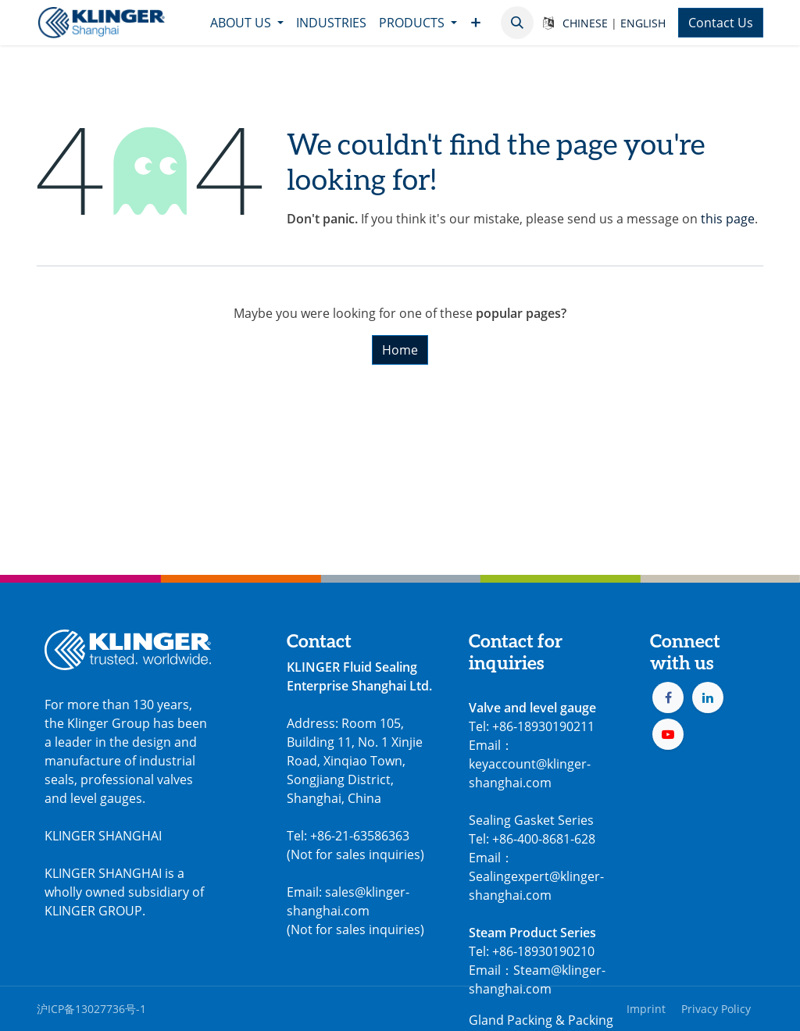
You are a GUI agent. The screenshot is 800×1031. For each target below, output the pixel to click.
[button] (517, 22)
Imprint (646, 1008)
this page (728, 218)
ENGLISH (643, 23)
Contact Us (720, 22)
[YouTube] (668, 734)
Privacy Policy (716, 1008)
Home (400, 350)
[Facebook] (668, 697)
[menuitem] (247, 22)
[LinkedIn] (707, 697)
